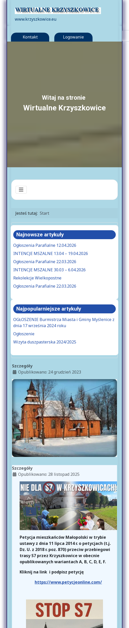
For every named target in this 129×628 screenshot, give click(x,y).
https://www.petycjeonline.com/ (68, 582)
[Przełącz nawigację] (21, 190)
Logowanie (73, 37)
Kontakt (30, 37)
